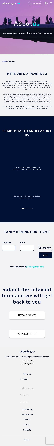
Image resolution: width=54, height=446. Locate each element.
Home (4, 61)
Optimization (27, 414)
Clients (27, 419)
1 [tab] (23, 209)
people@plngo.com (35, 267)
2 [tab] (27, 209)
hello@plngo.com (27, 364)
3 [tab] (31, 209)
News (27, 424)
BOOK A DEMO (27, 315)
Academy (24, 402)
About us (27, 374)
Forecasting (27, 409)
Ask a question (35, 4)
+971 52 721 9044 (27, 360)
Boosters (24, 395)
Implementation (27, 388)
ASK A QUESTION (27, 333)
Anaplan (23, 379)
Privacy (27, 440)
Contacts (27, 430)
